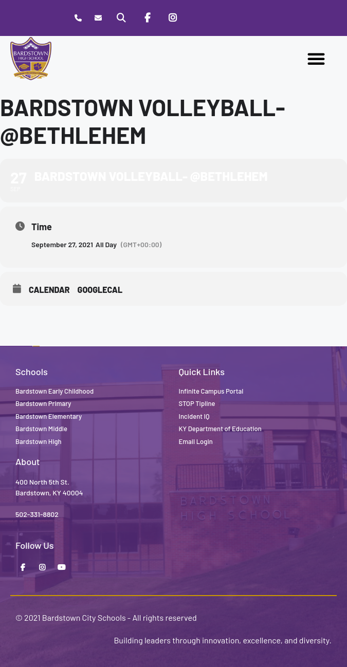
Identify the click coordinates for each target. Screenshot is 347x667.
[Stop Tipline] (199, 18)
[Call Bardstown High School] (78, 18)
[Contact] (98, 18)
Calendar (49, 289)
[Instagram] (173, 18)
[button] (316, 58)
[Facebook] (147, 18)
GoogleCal (100, 289)
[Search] (121, 18)
